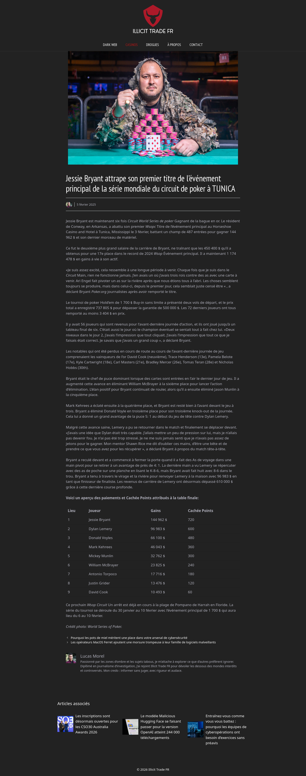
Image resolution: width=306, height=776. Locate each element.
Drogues (152, 44)
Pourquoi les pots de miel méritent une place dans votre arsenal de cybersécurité (129, 638)
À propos (174, 44)
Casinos (132, 44)
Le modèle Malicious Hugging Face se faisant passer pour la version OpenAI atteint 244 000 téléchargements (160, 726)
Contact (196, 44)
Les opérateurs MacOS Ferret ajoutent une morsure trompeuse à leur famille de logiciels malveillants (143, 642)
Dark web (110, 44)
